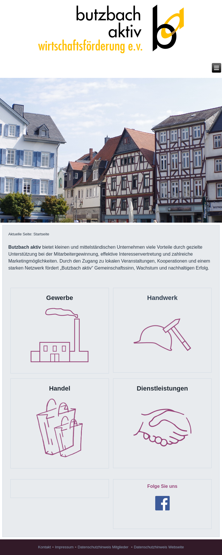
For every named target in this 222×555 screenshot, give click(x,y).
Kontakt (44, 547)
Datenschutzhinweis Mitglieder (103, 547)
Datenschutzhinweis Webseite (159, 547)
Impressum (64, 547)
